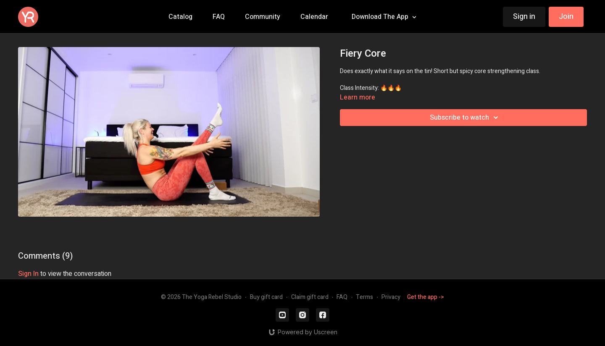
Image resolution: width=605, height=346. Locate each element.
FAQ (342, 297)
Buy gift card (266, 297)
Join (566, 16)
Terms (364, 297)
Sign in (524, 16)
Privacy (390, 297)
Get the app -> (425, 297)
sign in (28, 274)
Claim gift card (310, 297)
